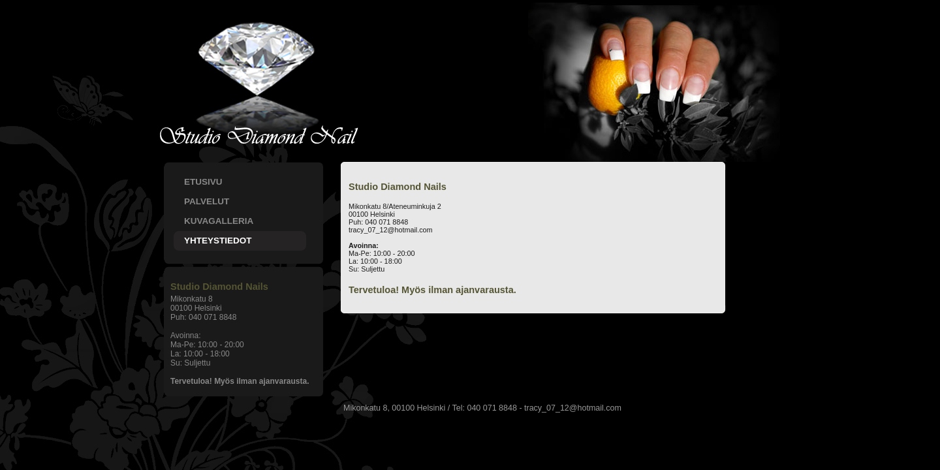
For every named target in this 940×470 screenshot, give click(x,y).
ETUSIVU (203, 182)
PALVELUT (206, 201)
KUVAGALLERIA (218, 221)
